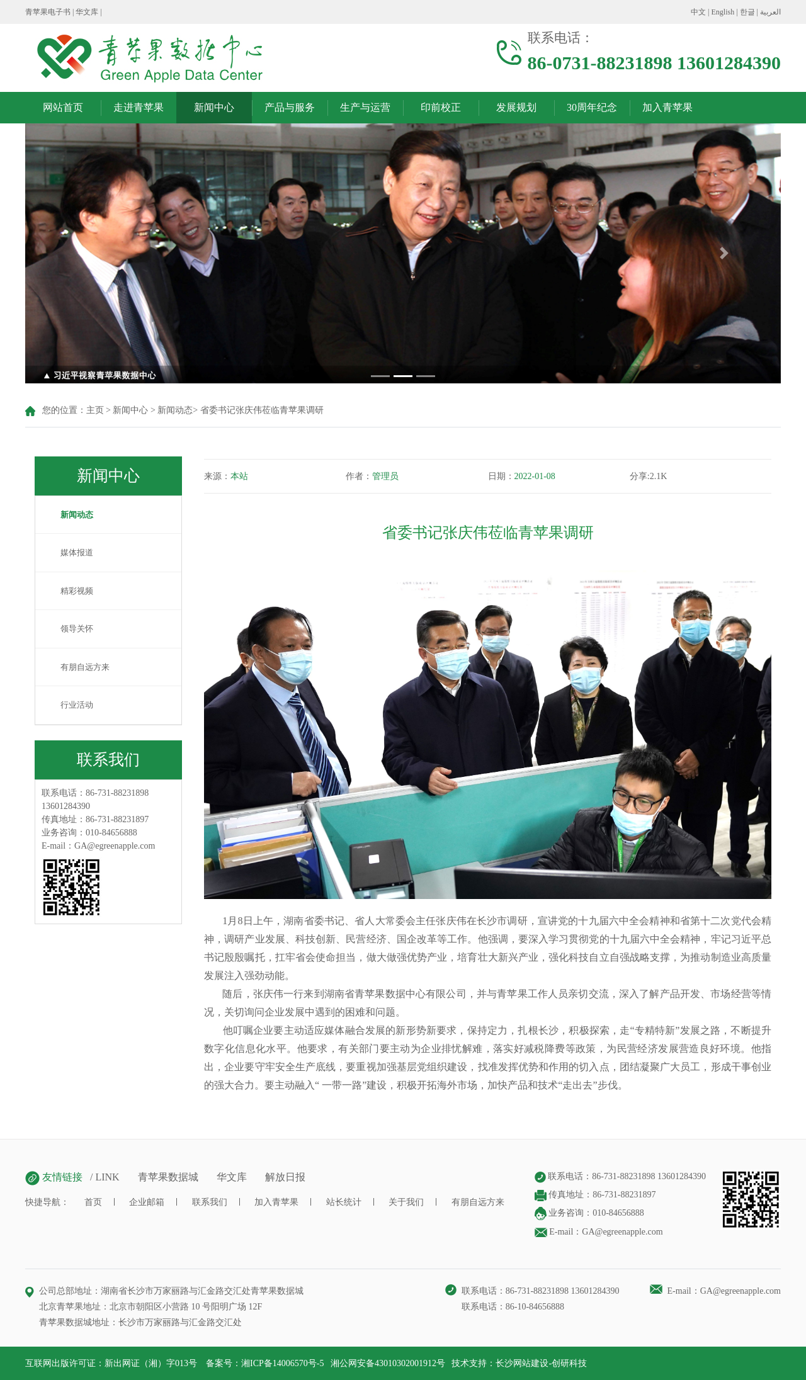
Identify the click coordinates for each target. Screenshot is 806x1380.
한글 (747, 12)
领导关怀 (70, 628)
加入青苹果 (667, 107)
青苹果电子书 (48, 12)
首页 (93, 1202)
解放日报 (285, 1177)
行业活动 (70, 705)
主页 (95, 410)
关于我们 (406, 1202)
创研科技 (569, 1363)
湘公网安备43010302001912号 (388, 1363)
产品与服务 (289, 107)
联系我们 (209, 1202)
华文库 (87, 12)
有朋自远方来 (79, 667)
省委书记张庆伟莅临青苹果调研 (262, 410)
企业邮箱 (146, 1202)
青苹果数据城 (168, 1177)
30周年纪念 (592, 107)
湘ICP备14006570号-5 (282, 1363)
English (723, 12)
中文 (698, 12)
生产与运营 (365, 107)
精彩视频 (70, 591)
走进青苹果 (138, 107)
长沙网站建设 (522, 1363)
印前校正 (441, 107)
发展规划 (516, 107)
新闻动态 (175, 410)
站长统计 (343, 1202)
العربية (770, 12)
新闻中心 (214, 107)
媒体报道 (70, 552)
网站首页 (63, 107)
